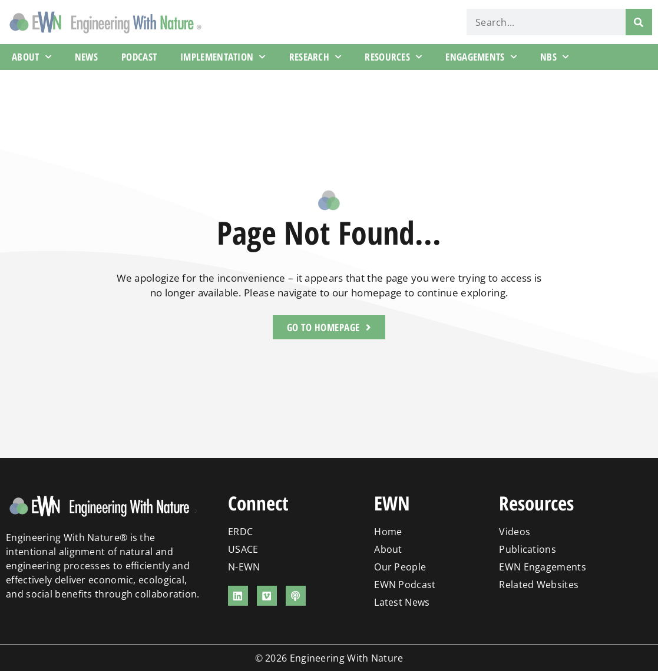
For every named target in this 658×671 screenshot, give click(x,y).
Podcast (139, 57)
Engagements (481, 57)
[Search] (639, 22)
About (31, 57)
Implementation (223, 57)
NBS (554, 57)
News (86, 57)
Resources (393, 57)
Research (315, 57)
